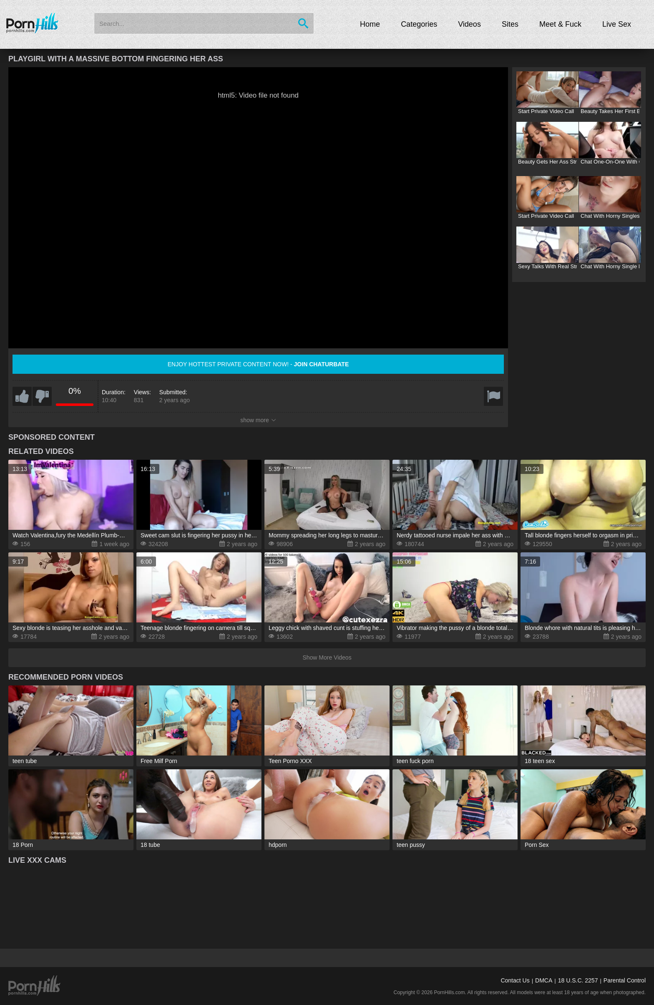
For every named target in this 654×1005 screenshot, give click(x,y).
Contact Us (515, 980)
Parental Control (625, 980)
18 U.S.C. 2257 (578, 980)
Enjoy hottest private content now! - (258, 364)
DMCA (543, 980)
